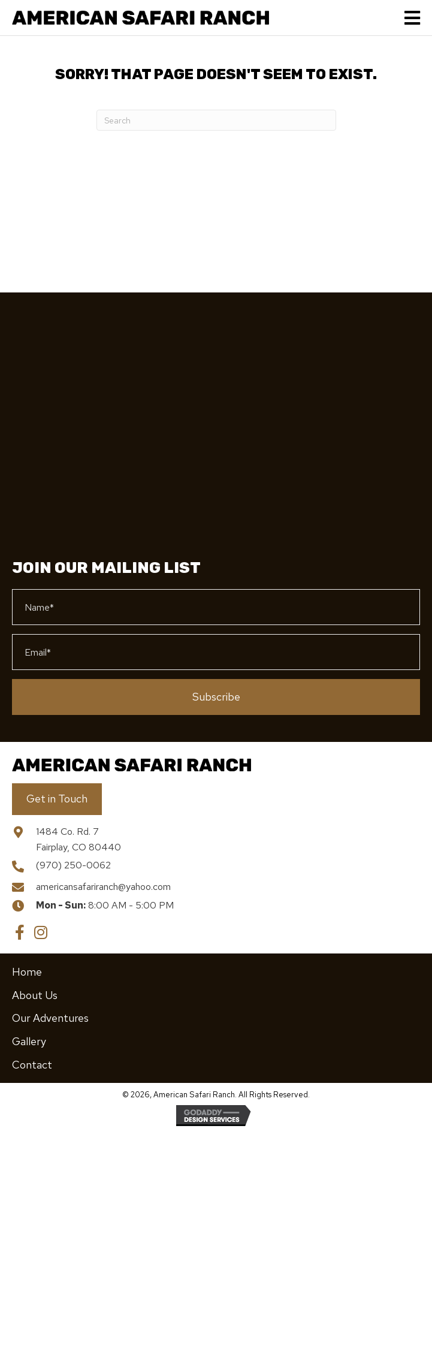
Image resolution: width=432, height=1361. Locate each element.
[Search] (216, 120)
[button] (216, 697)
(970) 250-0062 (73, 865)
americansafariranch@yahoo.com (103, 886)
